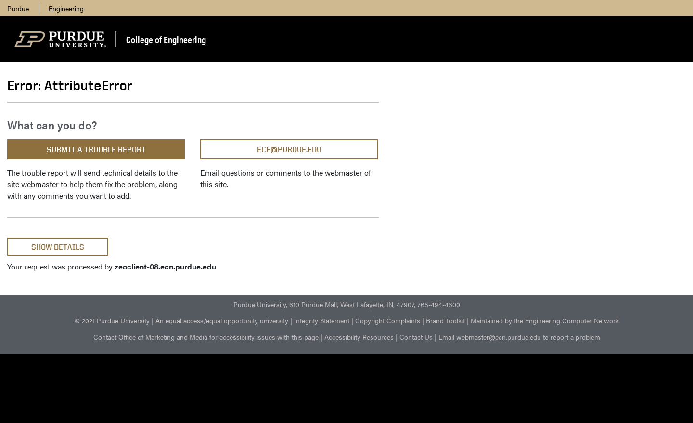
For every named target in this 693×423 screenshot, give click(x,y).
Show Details (57, 247)
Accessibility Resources (359, 337)
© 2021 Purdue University (112, 320)
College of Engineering (166, 39)
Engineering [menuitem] (66, 8)
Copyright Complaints (387, 320)
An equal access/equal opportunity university (221, 320)
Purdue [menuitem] (18, 8)
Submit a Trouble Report (96, 149)
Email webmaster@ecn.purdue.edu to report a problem (519, 337)
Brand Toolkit (445, 320)
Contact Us (416, 337)
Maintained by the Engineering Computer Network (545, 320)
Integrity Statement (321, 320)
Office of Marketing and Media (162, 337)
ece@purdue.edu (289, 149)
